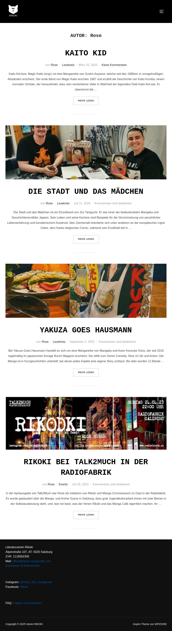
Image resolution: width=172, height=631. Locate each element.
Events (63, 484)
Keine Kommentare (114, 64)
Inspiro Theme (141, 624)
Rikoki (24, 586)
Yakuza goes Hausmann (86, 330)
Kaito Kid (86, 53)
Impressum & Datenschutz (22, 565)
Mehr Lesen (88, 100)
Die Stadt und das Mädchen (85, 191)
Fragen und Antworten (27, 603)
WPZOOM (161, 624)
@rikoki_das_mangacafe (36, 582)
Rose (54, 64)
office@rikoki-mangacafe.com (31, 561)
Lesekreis (68, 64)
